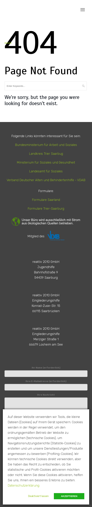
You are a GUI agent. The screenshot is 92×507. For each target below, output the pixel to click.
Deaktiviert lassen (38, 496)
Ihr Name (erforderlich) (46, 371)
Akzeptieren (69, 496)
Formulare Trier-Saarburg (46, 209)
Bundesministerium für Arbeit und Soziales (46, 145)
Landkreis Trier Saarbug (46, 154)
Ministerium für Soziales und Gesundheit (46, 162)
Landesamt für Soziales (46, 171)
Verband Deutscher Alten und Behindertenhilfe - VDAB (46, 180)
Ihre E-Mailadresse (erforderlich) (46, 385)
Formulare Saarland (46, 200)
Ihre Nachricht (46, 403)
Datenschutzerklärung (23, 485)
